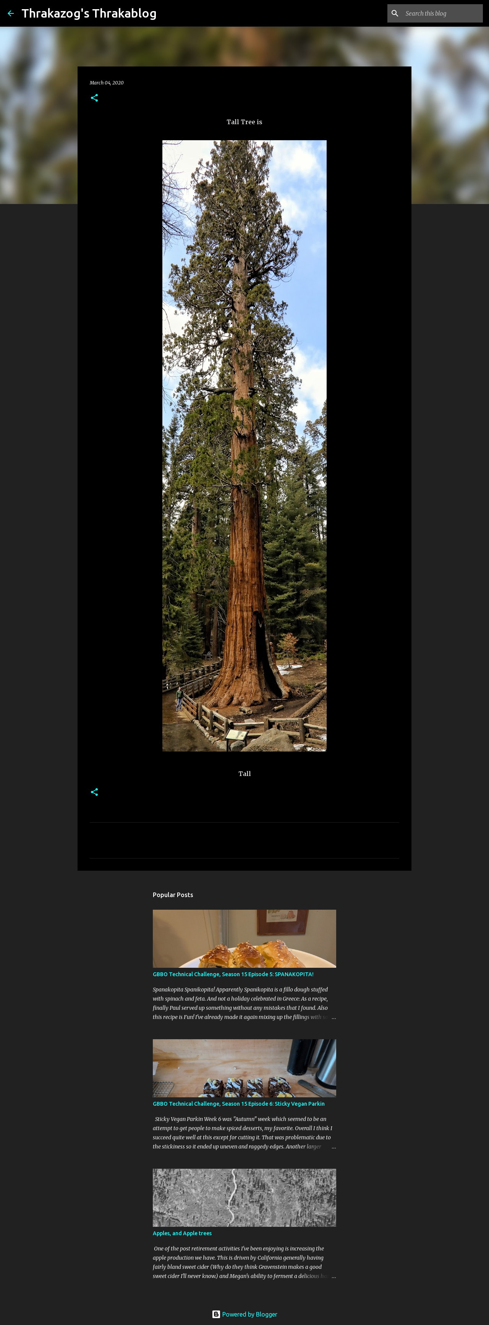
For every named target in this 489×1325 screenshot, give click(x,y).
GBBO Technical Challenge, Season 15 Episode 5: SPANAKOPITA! (233, 974)
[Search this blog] (443, 13)
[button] (94, 98)
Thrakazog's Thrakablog (89, 13)
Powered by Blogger (244, 1314)
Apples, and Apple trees (182, 1233)
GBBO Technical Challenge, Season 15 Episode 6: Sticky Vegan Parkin (239, 1104)
